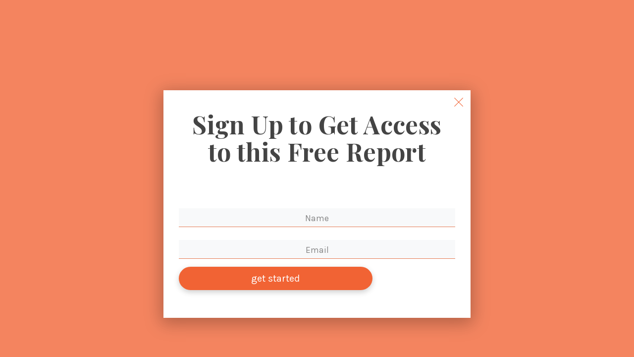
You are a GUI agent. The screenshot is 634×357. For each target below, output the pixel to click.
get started (275, 282)
